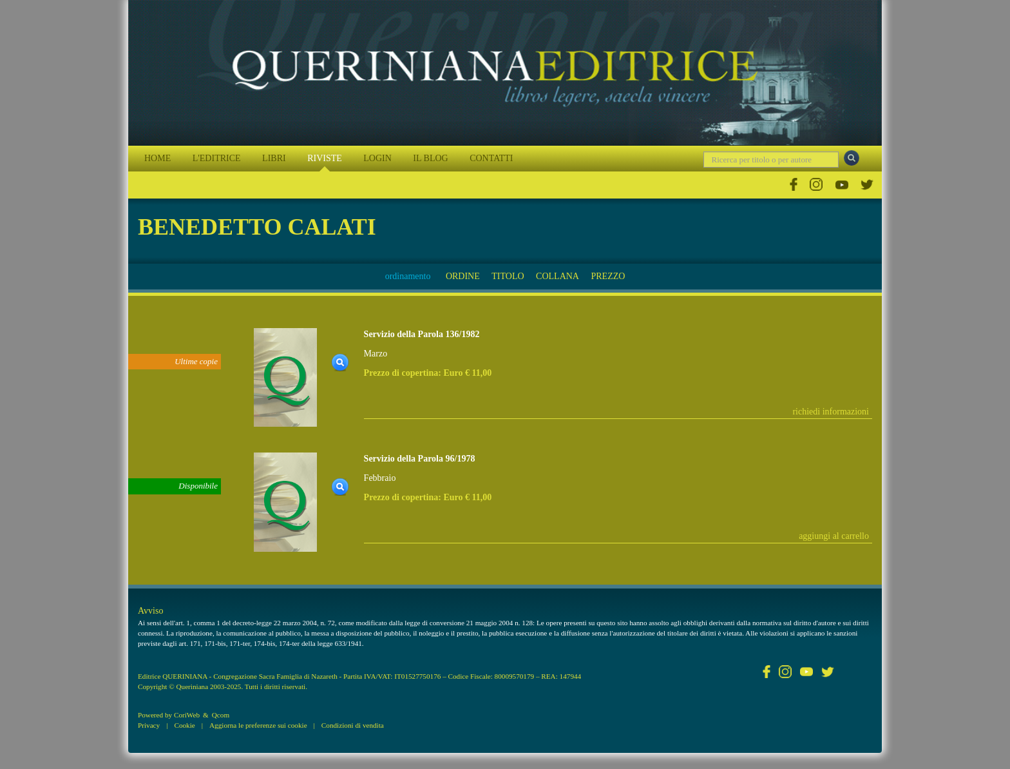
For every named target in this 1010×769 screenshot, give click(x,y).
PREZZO (608, 276)
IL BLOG (430, 158)
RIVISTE (324, 158)
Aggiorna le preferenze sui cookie (258, 725)
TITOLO (507, 276)
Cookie (184, 725)
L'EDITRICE (217, 158)
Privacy (149, 725)
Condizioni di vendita (352, 725)
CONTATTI (491, 158)
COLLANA (557, 276)
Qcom (220, 715)
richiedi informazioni (830, 411)
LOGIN (377, 158)
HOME (157, 158)
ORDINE (463, 276)
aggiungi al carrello (834, 536)
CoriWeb (187, 715)
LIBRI (274, 158)
